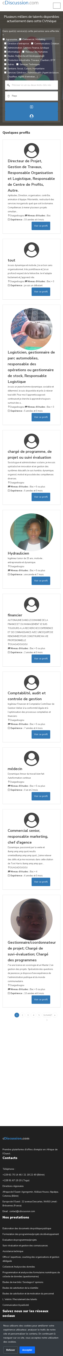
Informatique (12, 51)
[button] (56, 6)
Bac (38, 215)
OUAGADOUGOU (18, 644)
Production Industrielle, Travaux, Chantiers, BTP (29, 60)
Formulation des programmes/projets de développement (31, 1234)
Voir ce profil (41, 225)
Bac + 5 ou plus (26, 486)
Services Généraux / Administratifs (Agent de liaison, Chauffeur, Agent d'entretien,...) (31, 74)
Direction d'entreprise (16, 43)
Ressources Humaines (35, 51)
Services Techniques (28, 64)
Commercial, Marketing (32, 39)
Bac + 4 (22, 871)
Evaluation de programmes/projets (20, 1239)
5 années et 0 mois (25, 410)
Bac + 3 (39, 281)
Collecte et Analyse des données (19, 1266)
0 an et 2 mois (23, 790)
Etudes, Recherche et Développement (24, 56)
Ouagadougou (16, 215)
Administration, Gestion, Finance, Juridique (26, 47)
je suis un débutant (25, 285)
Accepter (27, 1350)
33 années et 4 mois (26, 219)
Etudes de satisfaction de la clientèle (20, 1287)
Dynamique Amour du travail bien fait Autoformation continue (31, 772)
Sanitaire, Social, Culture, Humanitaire (24, 68)
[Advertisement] (28, 1069)
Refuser (10, 1350)
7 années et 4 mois (25, 728)
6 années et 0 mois (25, 875)
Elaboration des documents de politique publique (27, 1228)
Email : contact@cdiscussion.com (19, 1211)
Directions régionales (13, 1186)
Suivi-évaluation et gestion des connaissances (25, 1245)
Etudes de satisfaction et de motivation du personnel (28, 1293)
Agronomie (10, 39)
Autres (9, 64)
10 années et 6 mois (26, 993)
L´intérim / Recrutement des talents (20, 1299)
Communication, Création (45, 43)
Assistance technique (13, 1251)
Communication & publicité (16, 1305)
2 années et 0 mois (25, 652)
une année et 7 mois (26, 574)
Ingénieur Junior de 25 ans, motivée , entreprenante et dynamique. (31, 557)
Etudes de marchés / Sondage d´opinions (23, 1282)
